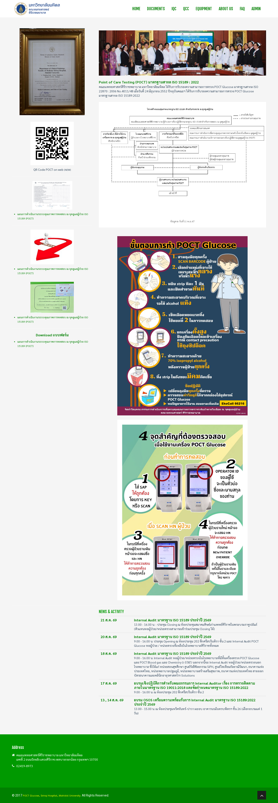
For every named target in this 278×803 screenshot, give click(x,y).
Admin (256, 8)
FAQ (242, 8)
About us (226, 8)
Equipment (204, 8)
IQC (174, 8)
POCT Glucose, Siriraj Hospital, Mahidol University (52, 795)
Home (136, 8)
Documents (156, 8)
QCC (186, 8)
